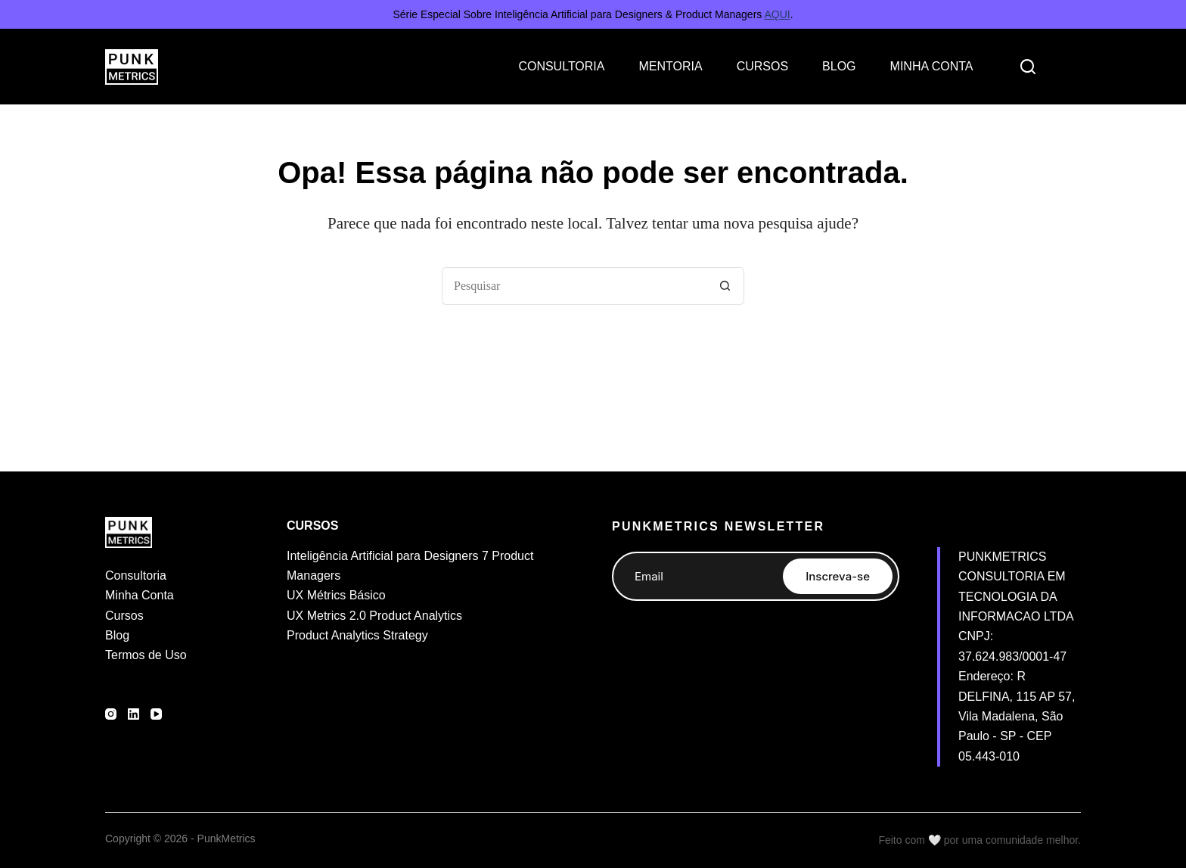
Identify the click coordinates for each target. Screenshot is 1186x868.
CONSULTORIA (561, 66)
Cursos (124, 615)
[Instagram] (110, 714)
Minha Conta (139, 595)
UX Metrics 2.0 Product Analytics (374, 615)
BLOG (838, 66)
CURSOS (762, 66)
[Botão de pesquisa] (725, 286)
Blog (117, 635)
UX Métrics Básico (336, 595)
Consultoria (135, 575)
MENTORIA (670, 66)
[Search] (1027, 66)
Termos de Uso (146, 655)
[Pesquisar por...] (574, 286)
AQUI (777, 14)
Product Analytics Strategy (357, 635)
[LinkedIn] (133, 714)
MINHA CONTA (931, 66)
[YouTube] (156, 714)
